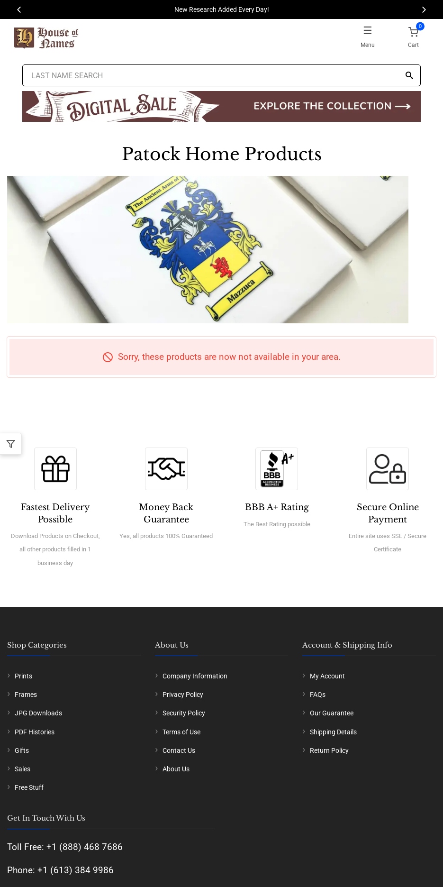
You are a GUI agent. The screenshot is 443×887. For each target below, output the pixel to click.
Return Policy (329, 750)
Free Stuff (29, 787)
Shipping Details (333, 732)
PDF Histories (34, 732)
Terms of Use (181, 732)
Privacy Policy (183, 694)
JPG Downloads (38, 713)
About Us (176, 769)
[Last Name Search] (221, 75)
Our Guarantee (331, 713)
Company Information (195, 676)
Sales (22, 769)
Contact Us (179, 750)
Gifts (22, 750)
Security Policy (184, 713)
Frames (26, 694)
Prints (23, 676)
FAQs (317, 694)
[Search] (409, 76)
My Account (327, 676)
